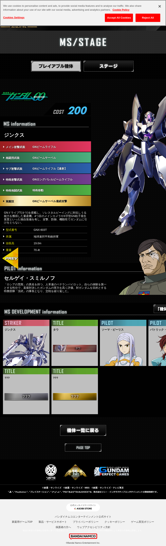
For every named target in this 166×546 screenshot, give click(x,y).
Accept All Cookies (119, 17)
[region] (83, 13)
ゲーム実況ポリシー (142, 521)
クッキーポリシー (114, 521)
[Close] (159, 6)
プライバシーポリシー (86, 521)
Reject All (148, 17)
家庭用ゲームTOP (22, 521)
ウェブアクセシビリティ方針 (93, 527)
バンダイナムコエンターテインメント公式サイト (83, 516)
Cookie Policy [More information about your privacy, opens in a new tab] (121, 9)
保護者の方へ (63, 527)
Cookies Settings (14, 17)
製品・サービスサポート (53, 521)
